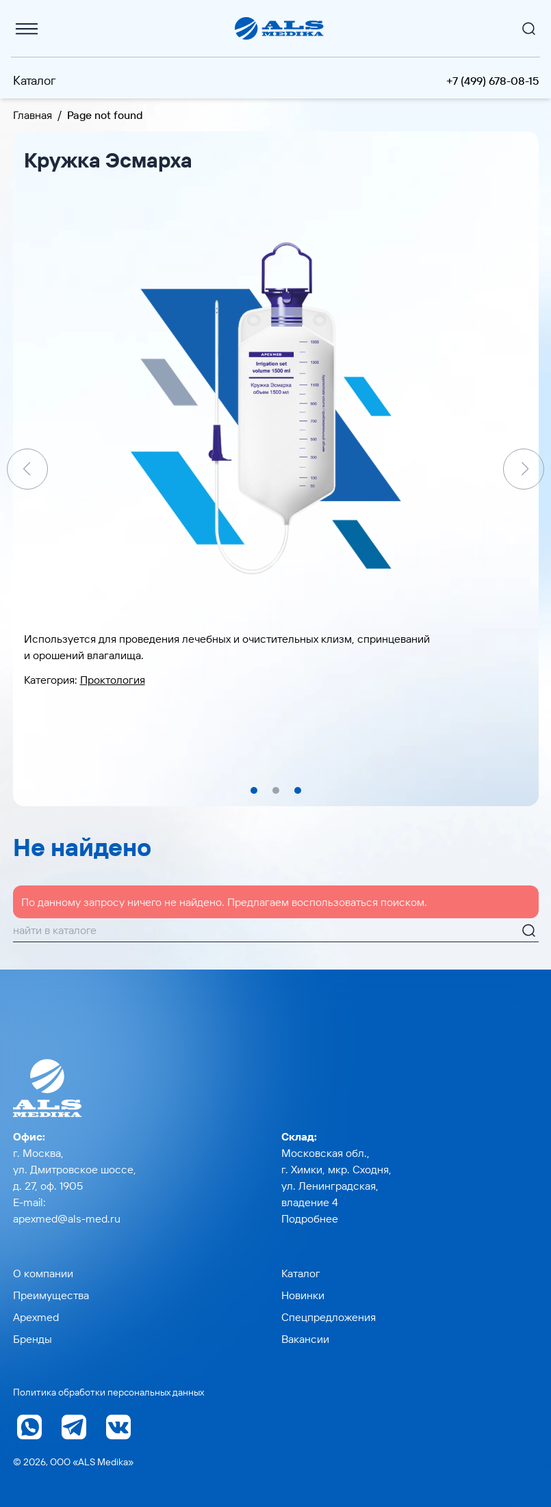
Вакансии (305, 1339)
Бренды (32, 1339)
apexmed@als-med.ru (66, 1218)
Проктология (112, 679)
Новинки (302, 1295)
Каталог (34, 80)
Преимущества (51, 1295)
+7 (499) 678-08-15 (492, 81)
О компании (43, 1273)
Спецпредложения (328, 1317)
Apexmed (36, 1317)
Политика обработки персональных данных (108, 1392)
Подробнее (309, 1218)
